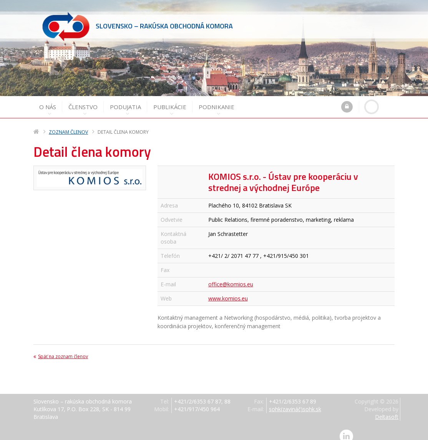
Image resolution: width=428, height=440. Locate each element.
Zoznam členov (68, 125)
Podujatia (125, 103)
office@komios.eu (230, 277)
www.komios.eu (228, 291)
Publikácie (169, 103)
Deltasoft (386, 409)
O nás (47, 103)
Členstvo (83, 103)
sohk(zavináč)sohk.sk (295, 402)
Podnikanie (216, 103)
